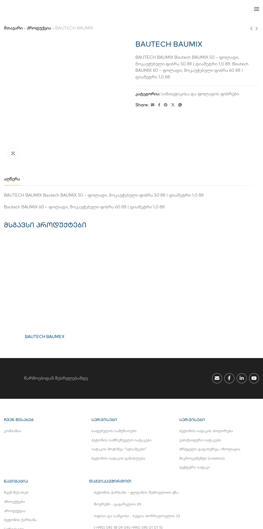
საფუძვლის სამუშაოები (113, 377)
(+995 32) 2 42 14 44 (111, 484)
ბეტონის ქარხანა (20, 466)
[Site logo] (23, 9)
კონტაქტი (13, 484)
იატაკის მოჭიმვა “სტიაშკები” (119, 395)
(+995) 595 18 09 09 (111, 473)
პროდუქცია (39, 27)
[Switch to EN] (126, 9)
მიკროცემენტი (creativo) (202, 404)
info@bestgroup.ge (110, 494)
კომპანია (12, 377)
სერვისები (14, 475)
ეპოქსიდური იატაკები (200, 386)
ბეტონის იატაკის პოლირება (206, 377)
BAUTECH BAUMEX (44, 282)
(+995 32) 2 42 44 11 (147, 484)
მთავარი (13, 27)
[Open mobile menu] (256, 9)
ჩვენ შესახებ (16, 438)
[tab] (12, 125)
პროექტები (14, 447)
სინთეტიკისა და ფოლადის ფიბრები (200, 93)
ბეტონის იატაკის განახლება (118, 404)
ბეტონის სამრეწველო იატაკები (121, 386)
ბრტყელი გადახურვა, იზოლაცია (209, 395)
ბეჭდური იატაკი (194, 413)
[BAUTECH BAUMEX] (44, 232)
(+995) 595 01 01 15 (146, 473)
